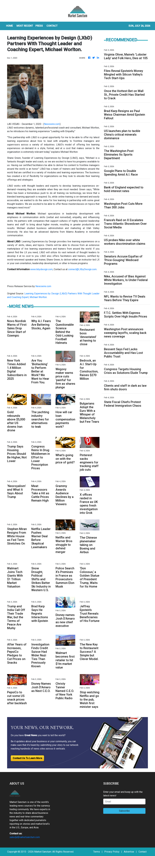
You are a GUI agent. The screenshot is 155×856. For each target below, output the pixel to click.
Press (39, 25)
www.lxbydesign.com (41, 269)
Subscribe (124, 810)
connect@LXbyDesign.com (82, 269)
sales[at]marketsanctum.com (25, 837)
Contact (143, 851)
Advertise (129, 851)
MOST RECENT (24, 25)
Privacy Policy (111, 851)
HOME (9, 25)
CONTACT (52, 25)
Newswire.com (52, 124)
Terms (96, 851)
